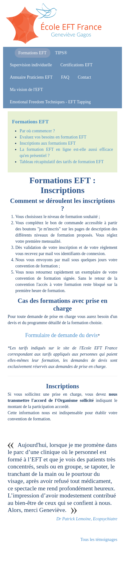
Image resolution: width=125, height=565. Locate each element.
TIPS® (61, 53)
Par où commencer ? (37, 131)
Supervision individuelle (31, 65)
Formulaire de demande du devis (61, 335)
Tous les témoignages (98, 539)
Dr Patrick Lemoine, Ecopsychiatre (86, 519)
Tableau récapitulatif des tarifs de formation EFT (62, 161)
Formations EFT (32, 53)
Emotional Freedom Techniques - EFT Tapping (50, 102)
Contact (84, 77)
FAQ (65, 77)
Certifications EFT (77, 65)
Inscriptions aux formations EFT (48, 143)
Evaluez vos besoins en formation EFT (53, 137)
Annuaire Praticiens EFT (31, 77)
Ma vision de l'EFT (26, 89)
